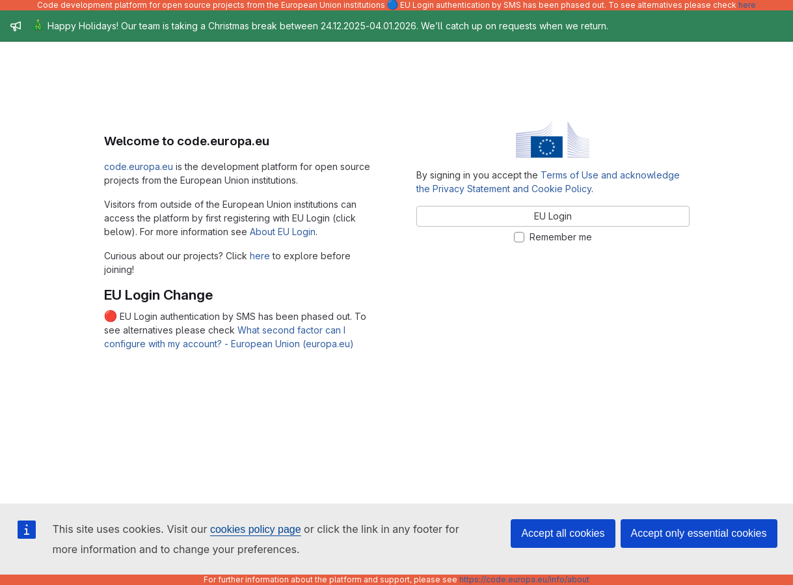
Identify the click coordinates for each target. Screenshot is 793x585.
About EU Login (283, 231)
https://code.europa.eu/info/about (524, 579)
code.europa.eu (138, 166)
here (747, 5)
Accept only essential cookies (699, 533)
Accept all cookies (562, 533)
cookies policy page (255, 529)
